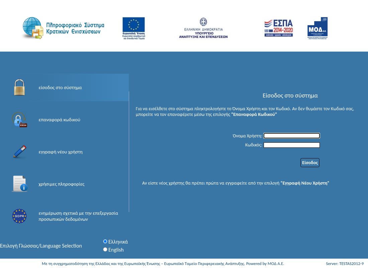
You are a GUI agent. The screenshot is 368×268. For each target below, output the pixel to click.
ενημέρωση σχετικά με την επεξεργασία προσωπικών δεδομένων (78, 216)
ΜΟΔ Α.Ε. (276, 263)
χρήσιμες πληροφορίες (62, 184)
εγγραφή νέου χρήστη (61, 152)
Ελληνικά (118, 242)
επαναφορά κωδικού (59, 120)
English (116, 250)
